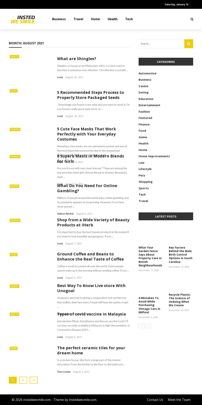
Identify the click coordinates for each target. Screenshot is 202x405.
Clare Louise (64, 371)
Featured (145, 118)
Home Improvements (154, 156)
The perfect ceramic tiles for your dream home (91, 350)
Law (141, 163)
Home (95, 19)
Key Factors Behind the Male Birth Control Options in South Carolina (180, 255)
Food (13, 90)
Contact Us (155, 400)
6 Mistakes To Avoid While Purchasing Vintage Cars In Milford (149, 305)
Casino (14, 186)
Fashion (15, 129)
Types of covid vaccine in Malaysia (91, 314)
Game (143, 137)
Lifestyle (145, 169)
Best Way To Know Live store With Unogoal (91, 288)
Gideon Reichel (65, 213)
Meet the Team (179, 400)
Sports (144, 188)
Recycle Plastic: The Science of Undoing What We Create (180, 300)
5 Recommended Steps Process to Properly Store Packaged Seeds (90, 95)
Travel (78, 19)
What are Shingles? (76, 58)
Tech (129, 19)
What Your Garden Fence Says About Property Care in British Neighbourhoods (150, 256)
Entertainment (149, 105)
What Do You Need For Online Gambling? (87, 188)
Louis (60, 77)
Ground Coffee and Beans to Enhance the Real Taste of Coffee (90, 256)
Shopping (146, 182)
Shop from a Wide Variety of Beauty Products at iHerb (93, 222)
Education (146, 99)
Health (112, 19)
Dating (144, 92)
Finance (144, 124)
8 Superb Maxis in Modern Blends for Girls (90, 158)
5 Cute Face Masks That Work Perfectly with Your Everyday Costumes (86, 134)
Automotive (147, 73)
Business (59, 19)
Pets (142, 175)
